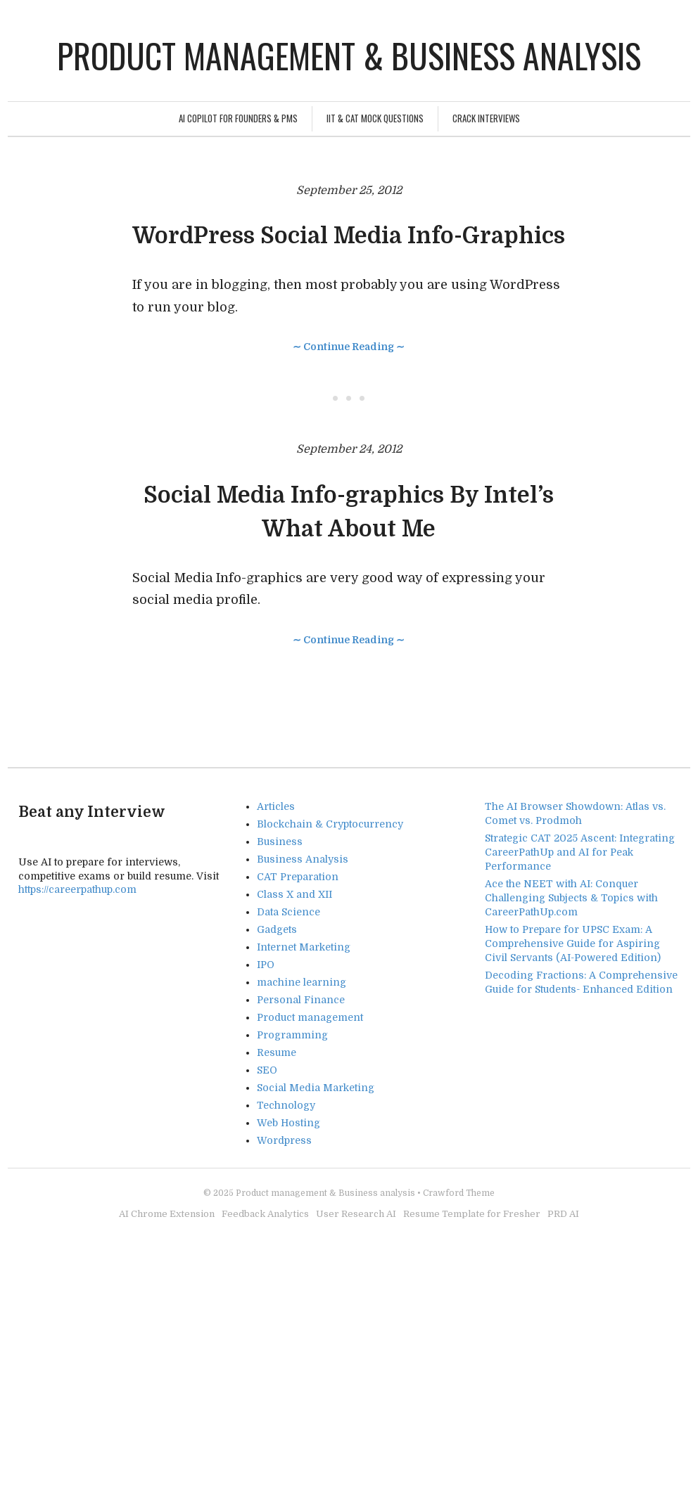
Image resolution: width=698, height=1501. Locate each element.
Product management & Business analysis (349, 55)
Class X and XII (294, 894)
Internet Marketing (303, 947)
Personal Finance (301, 999)
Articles (276, 806)
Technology (286, 1105)
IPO (265, 964)
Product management (310, 1017)
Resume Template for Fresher (471, 1214)
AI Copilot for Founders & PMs (238, 118)
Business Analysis (302, 859)
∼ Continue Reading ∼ (349, 346)
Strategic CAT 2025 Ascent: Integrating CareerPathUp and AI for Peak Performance (580, 852)
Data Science (288, 911)
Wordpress (284, 1140)
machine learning (301, 982)
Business (280, 841)
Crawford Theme (459, 1193)
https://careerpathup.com (77, 889)
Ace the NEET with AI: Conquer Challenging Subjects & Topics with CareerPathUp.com (571, 897)
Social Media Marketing (315, 1087)
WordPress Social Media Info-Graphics (348, 236)
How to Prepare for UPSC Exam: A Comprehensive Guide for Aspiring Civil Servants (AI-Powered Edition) (573, 943)
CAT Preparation (297, 876)
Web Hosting (288, 1122)
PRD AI (563, 1214)
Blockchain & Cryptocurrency (330, 824)
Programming (292, 1035)
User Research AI (356, 1214)
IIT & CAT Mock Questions (375, 118)
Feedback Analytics (265, 1214)
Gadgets (277, 929)
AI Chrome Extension (167, 1214)
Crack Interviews (486, 118)
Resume (276, 1052)
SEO (267, 1070)
